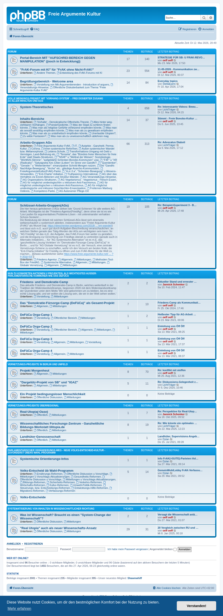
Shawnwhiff (135, 578)
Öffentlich (41, 414)
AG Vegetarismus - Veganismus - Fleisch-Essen (87, 179)
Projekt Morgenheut (34, 370)
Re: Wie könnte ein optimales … (177, 423)
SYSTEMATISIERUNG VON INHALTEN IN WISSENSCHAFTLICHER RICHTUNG (51, 508)
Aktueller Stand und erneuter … (177, 281)
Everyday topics (168, 81)
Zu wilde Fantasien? (33, 136)
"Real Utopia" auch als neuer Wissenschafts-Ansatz (58, 528)
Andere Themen (44, 72)
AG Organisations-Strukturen (38, 179)
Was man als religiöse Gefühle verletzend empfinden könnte (65, 127)
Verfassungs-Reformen (60, 490)
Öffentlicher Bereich (64, 317)
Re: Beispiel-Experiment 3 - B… (177, 205)
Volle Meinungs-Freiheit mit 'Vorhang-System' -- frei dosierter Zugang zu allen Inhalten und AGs (55, 99)
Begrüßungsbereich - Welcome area (46, 81)
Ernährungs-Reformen (48, 473)
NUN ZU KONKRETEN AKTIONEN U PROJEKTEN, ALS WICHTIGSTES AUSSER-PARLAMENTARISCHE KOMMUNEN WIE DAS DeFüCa (52, 274)
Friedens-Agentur (45, 259)
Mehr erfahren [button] (19, 609)
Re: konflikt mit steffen (172, 370)
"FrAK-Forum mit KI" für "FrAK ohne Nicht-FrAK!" (57, 69)
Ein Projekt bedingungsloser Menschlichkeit (52, 394)
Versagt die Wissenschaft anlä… (178, 514)
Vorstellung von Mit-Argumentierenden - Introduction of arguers (71, 84)
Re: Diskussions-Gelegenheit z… (178, 382)
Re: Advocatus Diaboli (171, 142)
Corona (34, 148)
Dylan (166, 439)
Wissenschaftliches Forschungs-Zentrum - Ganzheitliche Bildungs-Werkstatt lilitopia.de (62, 425)
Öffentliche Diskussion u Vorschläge (86, 473)
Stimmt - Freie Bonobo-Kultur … (177, 118)
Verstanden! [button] (196, 606)
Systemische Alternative (56, 262)
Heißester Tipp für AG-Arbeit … (177, 314)
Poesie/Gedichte (57, 124)
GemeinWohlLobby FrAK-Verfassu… (180, 470)
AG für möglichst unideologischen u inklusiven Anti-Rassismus (64, 184)
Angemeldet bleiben (163, 549)
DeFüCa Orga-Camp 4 (36, 351)
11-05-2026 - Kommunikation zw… (178, 69)
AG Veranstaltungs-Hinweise (98, 176)
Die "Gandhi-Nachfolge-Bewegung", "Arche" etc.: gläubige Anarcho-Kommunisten (67, 167)
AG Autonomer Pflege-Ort (72, 191)
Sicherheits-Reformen (61, 482)
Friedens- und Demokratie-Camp (44, 282)
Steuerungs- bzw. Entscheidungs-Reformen (63, 486)
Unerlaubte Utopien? (102, 133)
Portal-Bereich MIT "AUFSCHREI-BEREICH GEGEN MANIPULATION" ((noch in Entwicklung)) (57, 59)
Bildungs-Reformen (32, 482)
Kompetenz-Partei (43, 191)
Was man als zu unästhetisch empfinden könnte (58, 133)
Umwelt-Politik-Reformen (86, 485)
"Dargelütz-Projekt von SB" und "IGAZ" (49, 382)
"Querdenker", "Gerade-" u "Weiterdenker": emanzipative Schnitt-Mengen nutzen (68, 164)
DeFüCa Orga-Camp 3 (36, 339)
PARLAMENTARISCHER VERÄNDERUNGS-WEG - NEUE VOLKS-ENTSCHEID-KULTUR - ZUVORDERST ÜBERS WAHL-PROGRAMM (56, 451)
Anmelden (14, 543)
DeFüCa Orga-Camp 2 (36, 326)
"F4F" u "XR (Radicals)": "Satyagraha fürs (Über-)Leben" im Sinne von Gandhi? (68, 161)
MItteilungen (72, 397)
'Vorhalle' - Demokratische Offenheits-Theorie (61, 122)
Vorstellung (42, 296)
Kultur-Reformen (57, 485)
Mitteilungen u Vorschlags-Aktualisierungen (66, 475)
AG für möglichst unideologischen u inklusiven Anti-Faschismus (58, 182)
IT (74, 145)
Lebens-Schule (55, 151)
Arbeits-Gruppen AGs (36, 142)
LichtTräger (169, 109)
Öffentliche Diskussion (48, 397)
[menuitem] (34, 29)
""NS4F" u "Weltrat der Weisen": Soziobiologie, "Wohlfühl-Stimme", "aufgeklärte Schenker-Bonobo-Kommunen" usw (65, 158)
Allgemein (65, 259)
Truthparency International (81, 174)
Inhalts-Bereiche (32, 119)
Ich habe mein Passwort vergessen (127, 549)
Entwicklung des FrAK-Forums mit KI (79, 72)
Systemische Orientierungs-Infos (44, 459)
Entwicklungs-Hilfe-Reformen (89, 487)
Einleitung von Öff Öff (171, 326)
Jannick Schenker (174, 284)
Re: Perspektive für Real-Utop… (177, 411)
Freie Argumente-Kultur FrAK (52, 145)
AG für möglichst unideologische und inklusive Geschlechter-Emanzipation (63, 187)
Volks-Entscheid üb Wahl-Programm (46, 470)
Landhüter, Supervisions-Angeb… (178, 436)
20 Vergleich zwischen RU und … (178, 527)
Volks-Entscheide (33, 497)
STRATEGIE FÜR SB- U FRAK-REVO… (181, 57)
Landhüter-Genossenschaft (40, 436)
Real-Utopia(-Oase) (34, 411)
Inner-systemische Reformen (59, 148)
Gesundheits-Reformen (86, 476)
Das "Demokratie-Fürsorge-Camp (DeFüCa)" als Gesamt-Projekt (67, 303)
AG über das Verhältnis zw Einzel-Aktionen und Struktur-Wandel (68, 175)
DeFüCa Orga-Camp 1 (36, 314)
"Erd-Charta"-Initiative (49, 174)
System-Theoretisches (36, 107)
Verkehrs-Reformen (89, 482)
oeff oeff (168, 60)
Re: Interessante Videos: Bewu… (178, 106)
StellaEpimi (169, 83)
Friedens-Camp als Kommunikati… (179, 302)
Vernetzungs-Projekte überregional (33, 405)
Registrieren (33, 543)
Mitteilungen (82, 259)
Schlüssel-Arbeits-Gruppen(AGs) (44, 205)
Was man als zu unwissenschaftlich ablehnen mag (78, 136)
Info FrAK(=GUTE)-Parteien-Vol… (178, 458)
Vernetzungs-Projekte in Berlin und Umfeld (38, 364)
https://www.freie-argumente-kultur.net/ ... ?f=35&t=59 (66, 255)
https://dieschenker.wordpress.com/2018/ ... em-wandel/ (80, 225)
